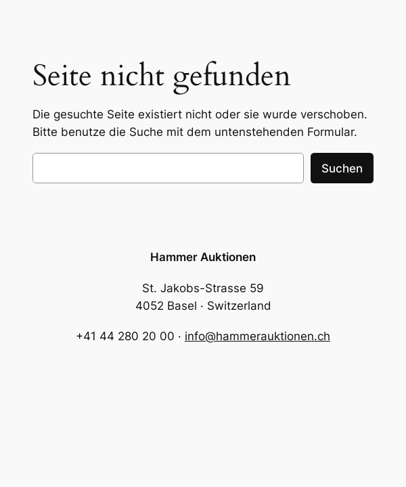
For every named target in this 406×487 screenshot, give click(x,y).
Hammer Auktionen (203, 257)
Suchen (342, 168)
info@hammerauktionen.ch (257, 336)
